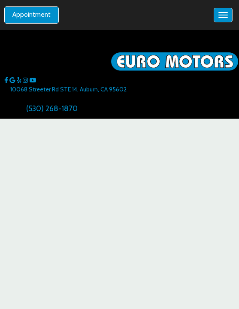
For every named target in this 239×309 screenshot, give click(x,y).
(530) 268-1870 (52, 108)
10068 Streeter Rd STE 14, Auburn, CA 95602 (68, 89)
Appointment (31, 14)
